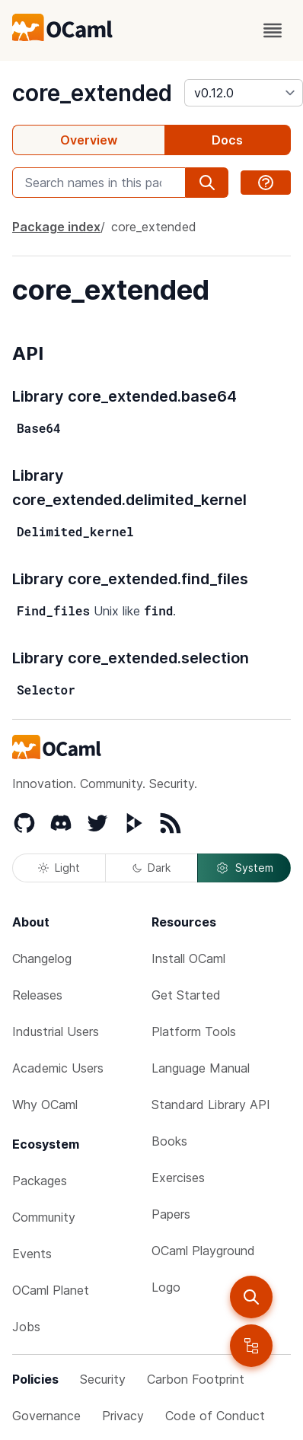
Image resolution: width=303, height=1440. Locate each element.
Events (32, 1253)
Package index (56, 226)
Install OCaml (188, 958)
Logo (166, 1287)
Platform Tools (194, 1031)
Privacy (123, 1415)
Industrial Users (55, 1031)
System (244, 868)
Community (43, 1217)
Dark (151, 867)
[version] (243, 92)
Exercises (178, 1177)
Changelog (42, 958)
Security (103, 1379)
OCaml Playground (203, 1250)
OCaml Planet (50, 1290)
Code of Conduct (215, 1415)
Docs (227, 140)
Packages (39, 1180)
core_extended (92, 92)
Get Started (186, 995)
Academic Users (58, 1068)
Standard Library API (211, 1104)
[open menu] (272, 30)
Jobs (26, 1326)
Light (59, 867)
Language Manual (201, 1068)
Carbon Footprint (195, 1379)
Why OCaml (45, 1104)
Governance (46, 1415)
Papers (171, 1214)
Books (169, 1141)
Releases (37, 995)
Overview (88, 140)
